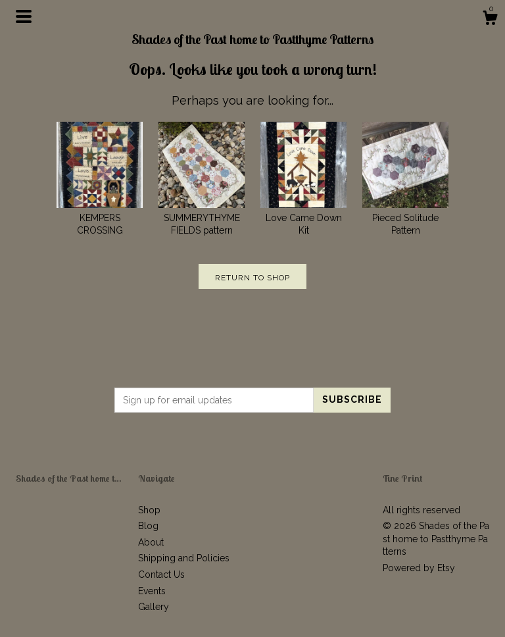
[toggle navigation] (24, 16)
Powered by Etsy (419, 568)
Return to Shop (252, 277)
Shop (149, 510)
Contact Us (161, 574)
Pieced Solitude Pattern (405, 217)
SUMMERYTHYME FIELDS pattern (201, 217)
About (151, 542)
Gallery (153, 606)
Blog (148, 526)
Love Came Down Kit (303, 217)
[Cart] (490, 20)
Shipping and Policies (183, 558)
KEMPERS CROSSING (100, 217)
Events (152, 591)
